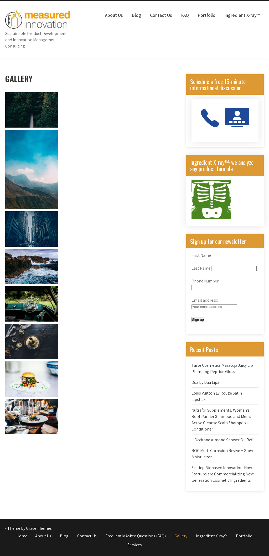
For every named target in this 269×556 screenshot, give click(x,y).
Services (134, 545)
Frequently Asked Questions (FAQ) (135, 536)
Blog (136, 15)
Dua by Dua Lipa (205, 382)
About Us (114, 15)
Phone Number (205, 281)
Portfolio (206, 15)
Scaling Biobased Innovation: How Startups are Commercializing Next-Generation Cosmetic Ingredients (223, 474)
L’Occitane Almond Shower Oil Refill (224, 440)
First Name (201, 255)
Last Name (201, 268)
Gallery (180, 536)
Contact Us (161, 15)
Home (22, 536)
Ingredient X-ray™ (242, 15)
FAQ (185, 15)
